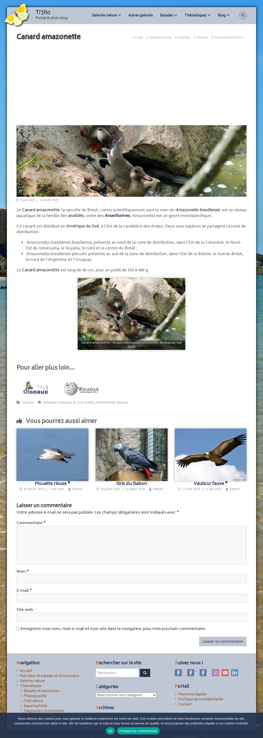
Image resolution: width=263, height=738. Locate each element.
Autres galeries (140, 16)
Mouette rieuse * (52, 484)
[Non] (257, 725)
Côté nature (33, 701)
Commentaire (31, 523)
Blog (222, 16)
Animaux (184, 37)
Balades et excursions (41, 691)
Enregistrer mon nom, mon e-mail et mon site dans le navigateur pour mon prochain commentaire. (113, 629)
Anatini (89, 402)
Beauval (122, 402)
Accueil (26, 671)
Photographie (35, 696)
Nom (22, 571)
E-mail (24, 591)
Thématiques (195, 16)
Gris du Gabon (131, 484)
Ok (110, 731)
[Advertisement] (131, 84)
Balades (166, 16)
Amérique (50, 402)
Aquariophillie (35, 706)
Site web (24, 610)
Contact (185, 704)
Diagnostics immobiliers (44, 711)
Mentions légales (192, 694)
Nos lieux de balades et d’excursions (49, 676)
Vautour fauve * (211, 484)
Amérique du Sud (70, 402)
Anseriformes (117, 216)
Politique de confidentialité (200, 699)
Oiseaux (202, 37)
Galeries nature (104, 16)
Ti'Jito (43, 13)
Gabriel (77, 489)
